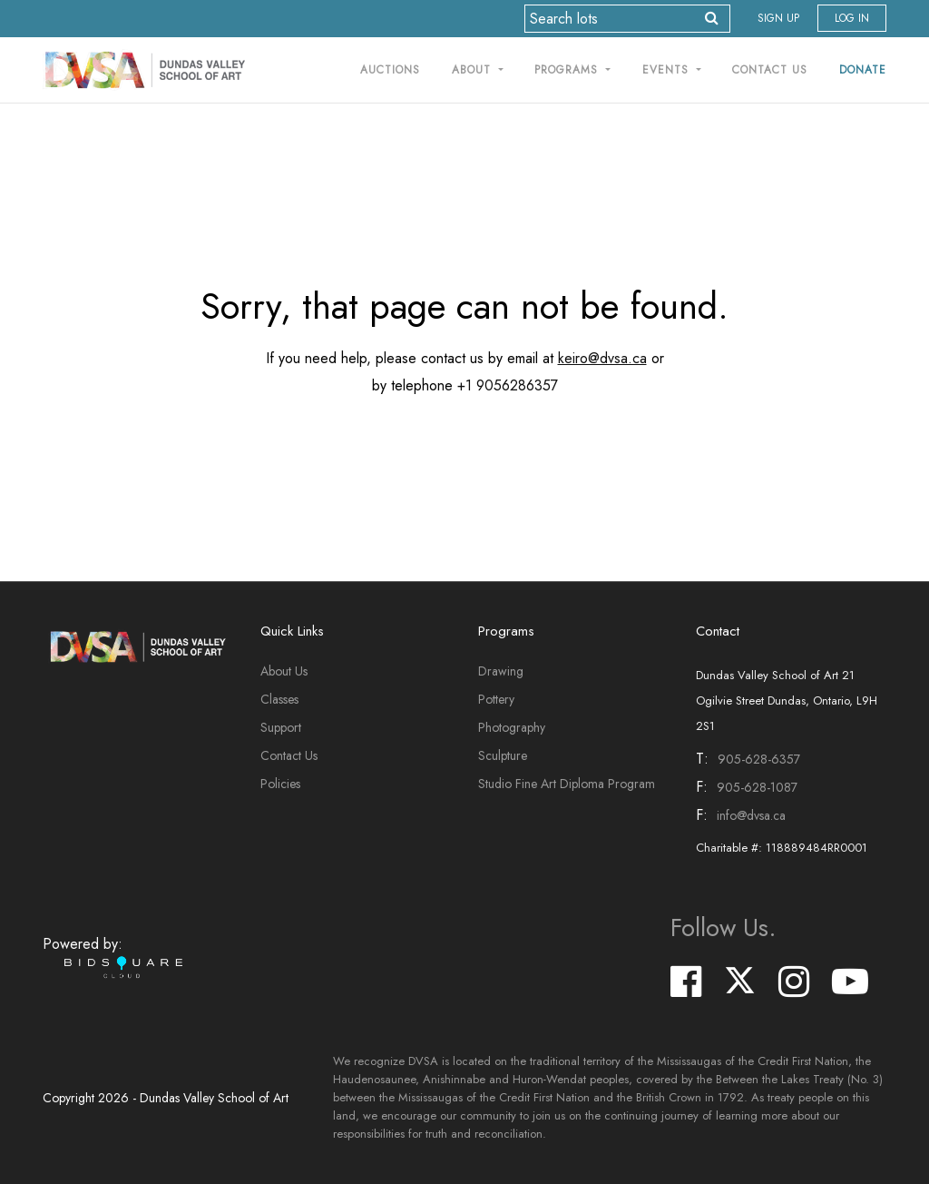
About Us (284, 671)
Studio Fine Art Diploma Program (566, 784)
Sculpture (502, 755)
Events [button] (667, 70)
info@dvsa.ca (751, 815)
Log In (852, 18)
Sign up (778, 18)
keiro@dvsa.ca (602, 358)
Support (280, 727)
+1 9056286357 (507, 385)
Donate (862, 70)
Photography (511, 727)
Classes (279, 699)
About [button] (473, 70)
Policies (280, 784)
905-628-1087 (757, 787)
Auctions (390, 70)
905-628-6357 (759, 759)
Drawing (500, 671)
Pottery (496, 699)
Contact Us (769, 70)
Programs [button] (568, 70)
